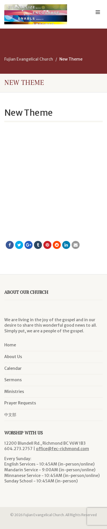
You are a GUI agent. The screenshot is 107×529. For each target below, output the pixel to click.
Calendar (13, 368)
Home (10, 345)
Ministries (14, 391)
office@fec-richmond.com (62, 448)
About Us (13, 356)
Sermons (13, 379)
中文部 (10, 414)
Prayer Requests (20, 403)
